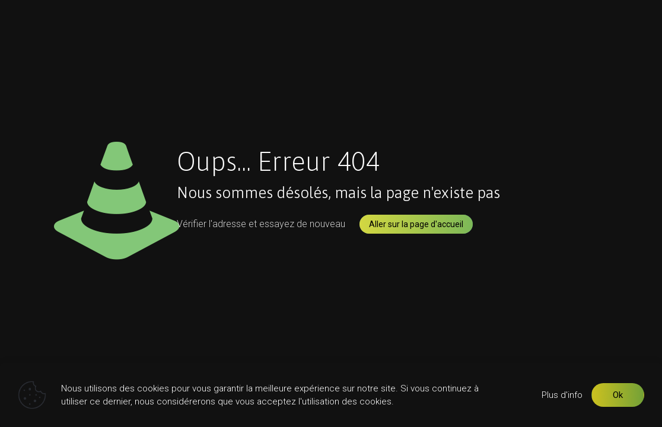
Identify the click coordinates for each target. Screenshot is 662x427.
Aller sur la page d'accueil (416, 224)
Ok (618, 395)
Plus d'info (562, 395)
